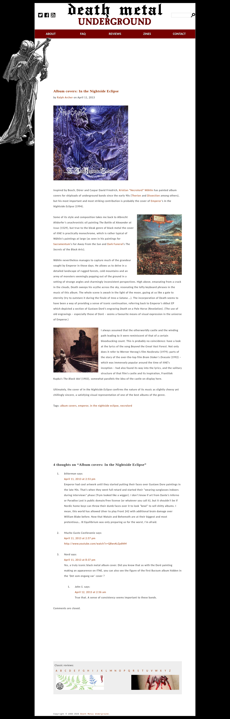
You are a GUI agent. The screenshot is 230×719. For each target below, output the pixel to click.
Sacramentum (61, 244)
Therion (136, 195)
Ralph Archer (65, 97)
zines (147, 34)
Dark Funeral (115, 244)
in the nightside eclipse (104, 405)
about (51, 34)
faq (83, 34)
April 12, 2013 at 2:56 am (90, 592)
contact (179, 34)
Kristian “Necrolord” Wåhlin (136, 190)
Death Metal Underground (94, 714)
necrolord (126, 405)
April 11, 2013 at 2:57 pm (80, 538)
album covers (68, 405)
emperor (83, 405)
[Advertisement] (118, 64)
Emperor (156, 201)
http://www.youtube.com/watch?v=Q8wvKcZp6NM (95, 543)
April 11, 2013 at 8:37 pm (80, 559)
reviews (115, 34)
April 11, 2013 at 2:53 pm (80, 479)
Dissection (153, 195)
